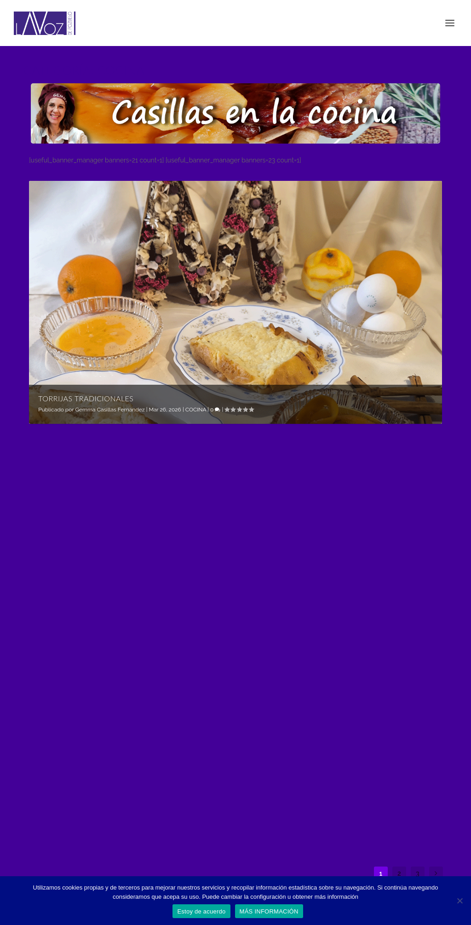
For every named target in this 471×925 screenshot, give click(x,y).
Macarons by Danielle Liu (376, 742)
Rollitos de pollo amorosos (215, 533)
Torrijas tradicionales (85, 398)
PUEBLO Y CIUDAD (228, 766)
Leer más (53, 610)
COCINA (195, 409)
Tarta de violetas (214, 742)
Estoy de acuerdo (201, 911)
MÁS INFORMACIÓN (269, 911)
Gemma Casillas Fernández (109, 409)
